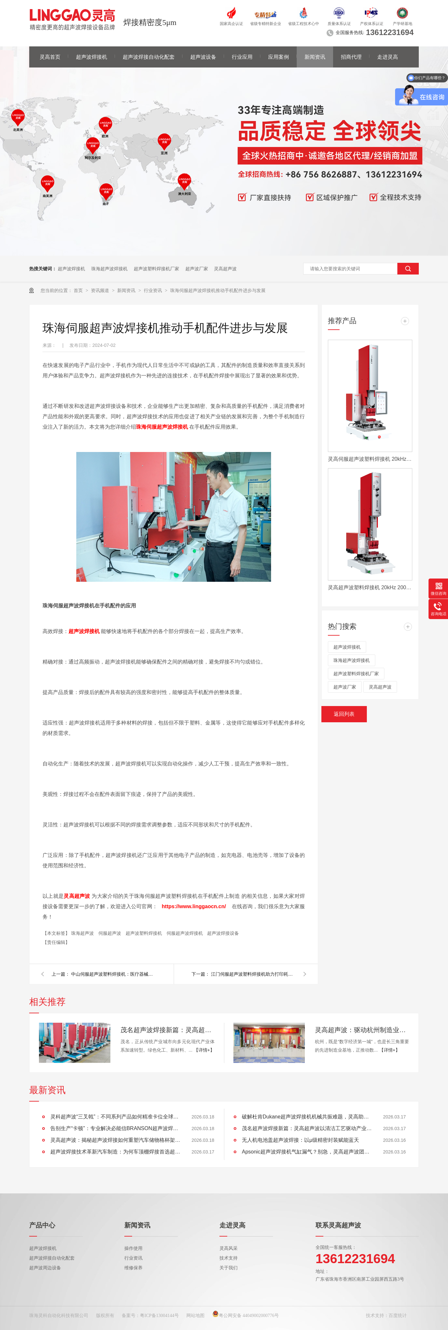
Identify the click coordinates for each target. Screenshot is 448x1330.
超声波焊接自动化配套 (149, 57)
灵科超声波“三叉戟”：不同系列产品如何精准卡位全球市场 (115, 1116)
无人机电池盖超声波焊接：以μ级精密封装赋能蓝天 (300, 1140)
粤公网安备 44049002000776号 (245, 1315)
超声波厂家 (196, 268)
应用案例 (278, 57)
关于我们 (228, 1267)
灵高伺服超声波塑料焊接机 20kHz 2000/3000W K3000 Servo (370, 459)
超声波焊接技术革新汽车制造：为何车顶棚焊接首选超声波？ (115, 1151)
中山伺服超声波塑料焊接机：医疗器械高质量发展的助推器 (113, 974)
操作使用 (133, 1248)
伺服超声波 (110, 933)
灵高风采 (228, 1248)
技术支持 (228, 1258)
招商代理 (351, 57)
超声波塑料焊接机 (144, 933)
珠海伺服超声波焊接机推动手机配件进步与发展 (218, 290)
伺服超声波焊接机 (185, 933)
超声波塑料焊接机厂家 (156, 268)
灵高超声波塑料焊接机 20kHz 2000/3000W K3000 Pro (370, 587)
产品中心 (42, 1225)
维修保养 (133, 1267)
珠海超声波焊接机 (109, 268)
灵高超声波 (225, 268)
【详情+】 (204, 1050)
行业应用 (242, 57)
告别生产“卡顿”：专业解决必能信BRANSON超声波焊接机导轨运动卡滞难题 (115, 1128)
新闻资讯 (315, 57)
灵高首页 (50, 57)
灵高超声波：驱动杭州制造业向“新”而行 (362, 1029)
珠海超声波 (83, 933)
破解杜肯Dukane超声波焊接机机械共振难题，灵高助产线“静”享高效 (307, 1116)
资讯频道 (100, 290)
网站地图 (195, 1315)
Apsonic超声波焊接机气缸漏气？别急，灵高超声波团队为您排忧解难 (307, 1151)
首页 (79, 290)
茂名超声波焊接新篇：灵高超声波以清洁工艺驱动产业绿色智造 (167, 1029)
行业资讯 (153, 290)
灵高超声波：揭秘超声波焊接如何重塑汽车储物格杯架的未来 (115, 1140)
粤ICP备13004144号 (159, 1315)
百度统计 (398, 1315)
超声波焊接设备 (223, 933)
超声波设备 (203, 57)
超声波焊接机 (91, 57)
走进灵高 (387, 57)
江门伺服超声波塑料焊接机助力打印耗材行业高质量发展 (253, 974)
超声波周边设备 (45, 1267)
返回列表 (344, 714)
